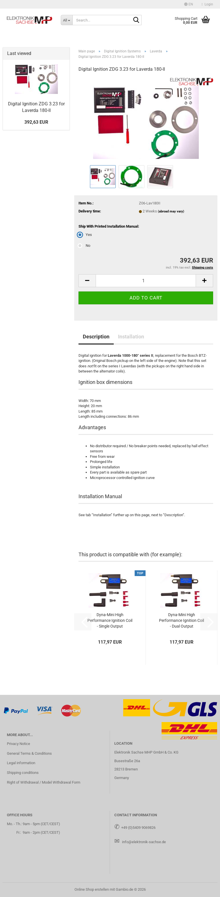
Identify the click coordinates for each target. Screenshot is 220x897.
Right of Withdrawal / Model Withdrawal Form (43, 782)
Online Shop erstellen (91, 889)
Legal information (21, 763)
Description (96, 337)
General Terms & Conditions (29, 753)
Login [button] (207, 4)
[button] (188, 4)
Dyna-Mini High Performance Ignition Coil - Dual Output (181, 620)
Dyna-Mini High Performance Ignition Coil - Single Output (109, 620)
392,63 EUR (36, 122)
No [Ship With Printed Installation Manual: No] (84, 245)
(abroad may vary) (171, 211)
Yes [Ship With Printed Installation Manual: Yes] (85, 234)
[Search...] (67, 20)
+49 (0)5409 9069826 (138, 827)
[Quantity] (146, 280)
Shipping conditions (23, 772)
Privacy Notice (18, 744)
